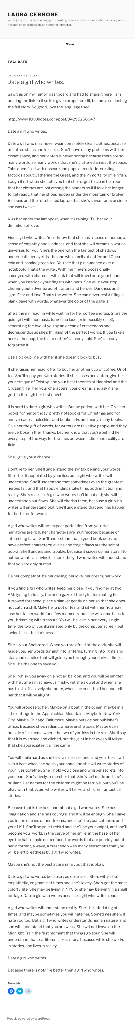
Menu (67, 44)
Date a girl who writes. (35, 82)
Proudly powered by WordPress (28, 1018)
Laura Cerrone (33, 14)
